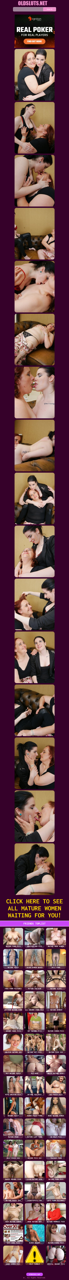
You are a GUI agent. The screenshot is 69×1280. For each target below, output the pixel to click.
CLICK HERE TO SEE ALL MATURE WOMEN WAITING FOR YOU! (34, 908)
